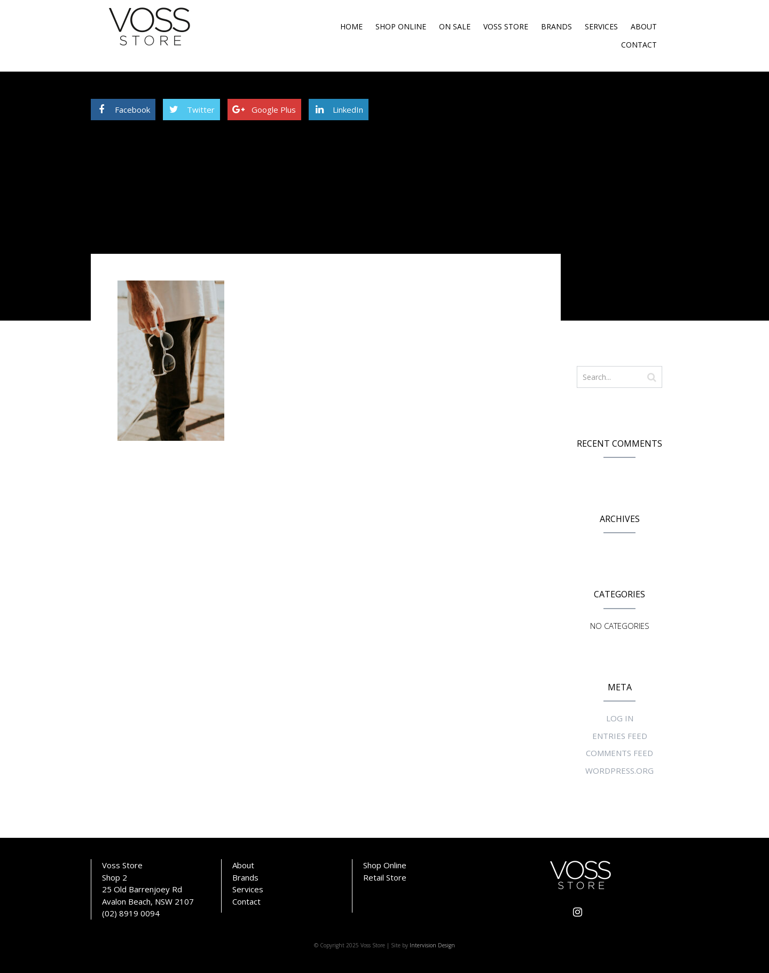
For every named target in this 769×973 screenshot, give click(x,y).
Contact (639, 45)
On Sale (454, 26)
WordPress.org (619, 770)
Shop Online (400, 26)
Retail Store (384, 877)
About (644, 26)
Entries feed (619, 735)
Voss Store (505, 26)
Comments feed (619, 753)
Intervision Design (432, 945)
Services (601, 26)
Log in (619, 718)
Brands (556, 26)
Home (351, 26)
